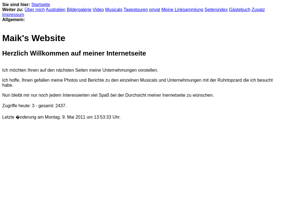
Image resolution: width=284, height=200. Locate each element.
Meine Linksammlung (182, 9)
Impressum (13, 14)
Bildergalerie (79, 9)
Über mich (35, 9)
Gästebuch (239, 9)
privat (154, 9)
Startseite (40, 4)
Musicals (113, 9)
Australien (55, 9)
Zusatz (258, 9)
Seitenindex (216, 9)
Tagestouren (136, 9)
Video (98, 9)
